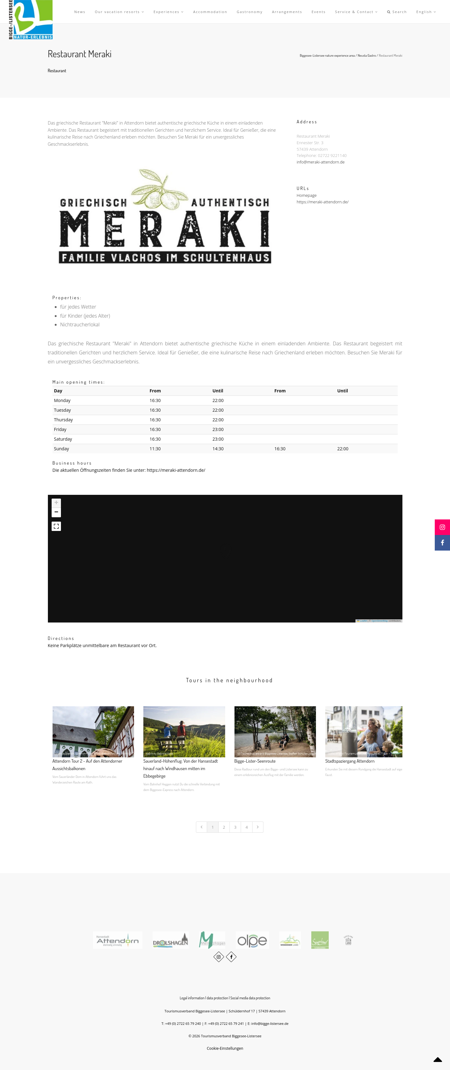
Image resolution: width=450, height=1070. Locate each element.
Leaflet (362, 620)
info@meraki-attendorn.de (321, 162)
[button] (219, 545)
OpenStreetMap (379, 620)
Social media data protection (250, 998)
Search (397, 11)
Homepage (307, 195)
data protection (217, 998)
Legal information (192, 998)
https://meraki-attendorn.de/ (323, 202)
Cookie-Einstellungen (225, 1048)
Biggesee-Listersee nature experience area (327, 55)
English (426, 11)
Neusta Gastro (367, 55)
